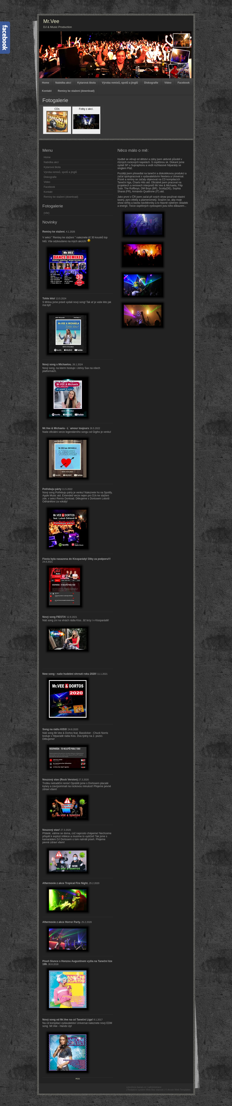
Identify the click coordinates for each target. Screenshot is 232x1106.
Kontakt (47, 90)
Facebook (183, 82)
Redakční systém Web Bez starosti (145, 1089)
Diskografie (151, 82)
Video (167, 82)
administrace (154, 1087)
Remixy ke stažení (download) (76, 90)
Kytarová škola (86, 82)
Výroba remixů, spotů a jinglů (120, 82)
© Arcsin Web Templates (177, 1089)
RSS (78, 1078)
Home (45, 82)
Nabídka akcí (63, 82)
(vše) (47, 212)
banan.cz (141, 1087)
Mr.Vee (51, 21)
